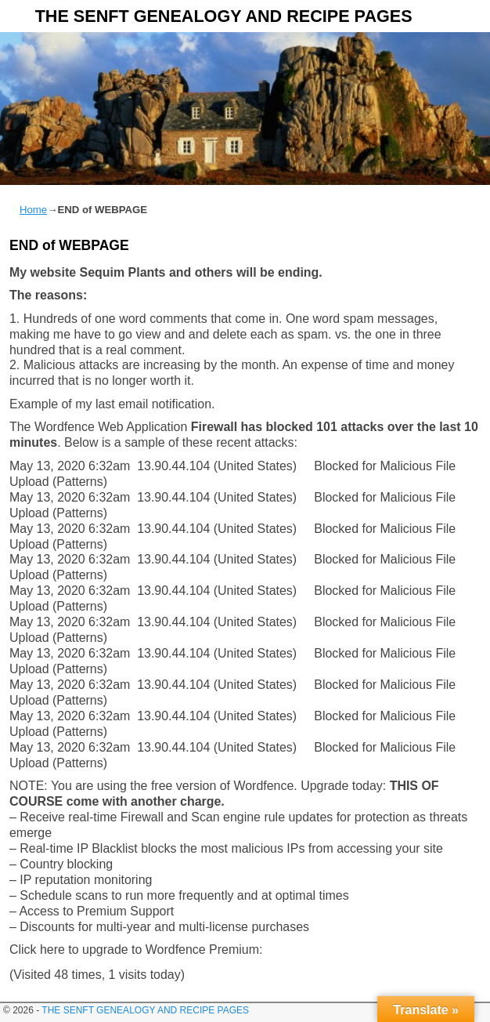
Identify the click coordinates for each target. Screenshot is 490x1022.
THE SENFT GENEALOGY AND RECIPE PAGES (224, 16)
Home (33, 210)
